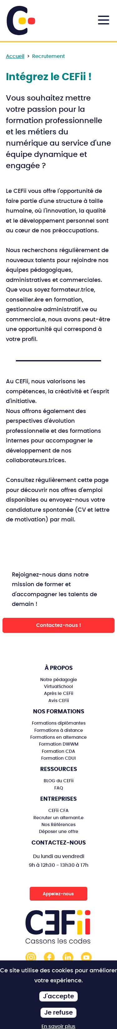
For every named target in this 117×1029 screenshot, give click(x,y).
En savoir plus (58, 1026)
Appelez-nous (58, 894)
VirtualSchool (58, 686)
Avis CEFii (58, 700)
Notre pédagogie (58, 679)
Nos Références (58, 824)
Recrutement (48, 56)
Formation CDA (58, 751)
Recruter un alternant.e (58, 817)
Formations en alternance (58, 737)
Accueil (15, 56)
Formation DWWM (58, 744)
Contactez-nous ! (58, 625)
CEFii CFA (58, 810)
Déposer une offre (58, 831)
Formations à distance (58, 730)
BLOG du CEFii (59, 780)
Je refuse (58, 1013)
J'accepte (58, 996)
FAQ (58, 788)
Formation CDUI (58, 758)
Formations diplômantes (58, 723)
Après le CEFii (58, 693)
